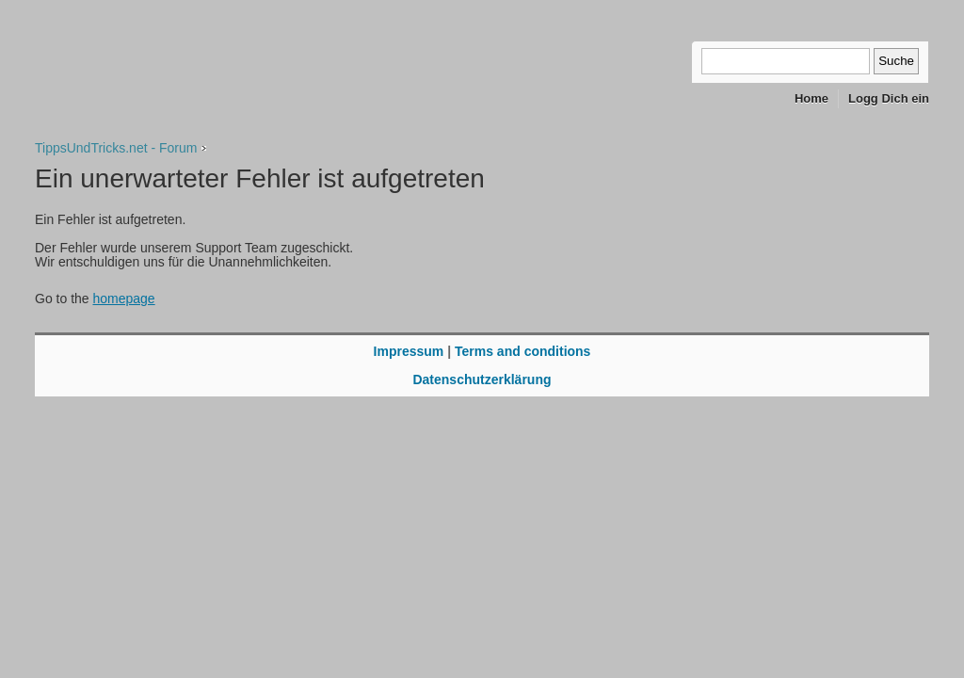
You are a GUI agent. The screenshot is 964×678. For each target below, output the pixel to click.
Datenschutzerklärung (481, 379)
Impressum (409, 351)
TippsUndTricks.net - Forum (116, 147)
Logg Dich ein (888, 98)
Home (811, 98)
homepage (123, 298)
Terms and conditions (522, 351)
